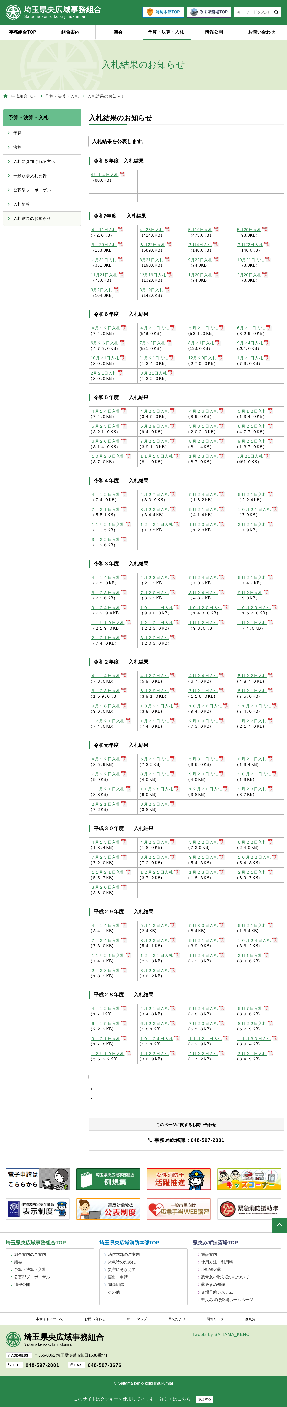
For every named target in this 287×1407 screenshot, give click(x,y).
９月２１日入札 (255, 441)
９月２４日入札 (109, 608)
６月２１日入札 (255, 426)
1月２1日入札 (253, 358)
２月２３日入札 (109, 970)
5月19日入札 (203, 230)
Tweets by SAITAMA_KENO (221, 1334)
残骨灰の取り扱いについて (225, 1277)
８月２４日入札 (206, 593)
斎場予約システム (217, 1292)
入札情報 (21, 204)
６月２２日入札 (255, 842)
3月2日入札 (105, 290)
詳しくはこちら (175, 1399)
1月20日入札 (203, 275)
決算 (17, 147)
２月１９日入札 (206, 721)
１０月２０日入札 (111, 456)
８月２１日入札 (255, 691)
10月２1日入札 (108, 358)
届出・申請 (118, 1277)
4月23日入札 (155, 230)
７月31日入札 (107, 260)
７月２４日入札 (109, 940)
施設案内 (209, 1254)
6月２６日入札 (108, 343)
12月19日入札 (156, 275)
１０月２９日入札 (257, 608)
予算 (17, 133)
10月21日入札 (254, 260)
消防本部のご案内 (124, 1254)
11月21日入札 (107, 275)
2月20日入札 (252, 275)
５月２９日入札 (158, 426)
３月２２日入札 (109, 539)
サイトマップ (137, 1319)
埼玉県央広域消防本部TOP (129, 1242)
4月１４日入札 (108, 175)
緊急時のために (122, 1262)
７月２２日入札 (109, 774)
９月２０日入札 (206, 774)
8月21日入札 (155, 260)
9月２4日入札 (253, 343)
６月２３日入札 (109, 593)
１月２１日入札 (255, 623)
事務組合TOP (22, 32)
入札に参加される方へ (34, 161)
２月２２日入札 (206, 1054)
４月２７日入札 (158, 494)
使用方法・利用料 (217, 1262)
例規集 (250, 1319)
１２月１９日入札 (111, 1054)
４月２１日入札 (158, 1008)
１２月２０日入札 (208, 789)
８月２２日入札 (206, 441)
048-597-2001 (42, 1365)
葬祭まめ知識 (213, 1284)
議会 (118, 32)
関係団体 (116, 1284)
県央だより (177, 1319)
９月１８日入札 (109, 706)
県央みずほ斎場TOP (215, 1242)
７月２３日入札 (109, 857)
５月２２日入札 (255, 676)
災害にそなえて (122, 1269)
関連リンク (215, 1319)
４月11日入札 (107, 230)
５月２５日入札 (109, 426)
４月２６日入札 (206, 411)
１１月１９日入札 (111, 623)
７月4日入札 (203, 245)
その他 (114, 1292)
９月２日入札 (253, 593)
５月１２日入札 (255, 411)
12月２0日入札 (206, 358)
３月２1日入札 (157, 373)
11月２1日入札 (157, 358)
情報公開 (214, 32)
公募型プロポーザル (32, 190)
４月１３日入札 (109, 842)
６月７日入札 (253, 1008)
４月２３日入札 (158, 328)
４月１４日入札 (109, 411)
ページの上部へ (279, 1225)
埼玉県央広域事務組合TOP (36, 1242)
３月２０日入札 (109, 887)
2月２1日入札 (107, 373)
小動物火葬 (211, 1269)
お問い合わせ (261, 32)
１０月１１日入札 (160, 608)
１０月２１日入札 (257, 509)
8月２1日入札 (204, 343)
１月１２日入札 (206, 623)
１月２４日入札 (206, 955)
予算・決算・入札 (166, 32)
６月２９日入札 (158, 691)
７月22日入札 (253, 245)
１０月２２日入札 (257, 857)
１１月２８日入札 (160, 789)
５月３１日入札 (206, 426)
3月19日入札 (155, 290)
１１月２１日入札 (111, 524)
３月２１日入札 (255, 1054)
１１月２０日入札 (257, 706)
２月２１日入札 (255, 524)
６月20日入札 (107, 245)
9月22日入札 (203, 260)
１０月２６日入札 (208, 706)
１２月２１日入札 (160, 524)
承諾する (204, 1399)
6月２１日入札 (254, 328)
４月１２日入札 (109, 328)
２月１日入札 (253, 955)
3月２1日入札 (253, 456)
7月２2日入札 (156, 343)
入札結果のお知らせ (32, 218)
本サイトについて (50, 1319)
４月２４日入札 (206, 676)
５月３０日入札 (206, 925)
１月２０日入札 (206, 524)
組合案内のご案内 (30, 1254)
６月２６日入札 (109, 441)
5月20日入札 (252, 230)
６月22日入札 (156, 245)
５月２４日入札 (206, 494)
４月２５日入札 (158, 411)
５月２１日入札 (206, 328)
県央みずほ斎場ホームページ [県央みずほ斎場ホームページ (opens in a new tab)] (227, 1300)
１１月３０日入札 (257, 1039)
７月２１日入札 (158, 441)
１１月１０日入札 (160, 456)
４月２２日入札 (158, 676)
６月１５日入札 (109, 1023)
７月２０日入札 (158, 593)
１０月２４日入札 (257, 940)
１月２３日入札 (206, 456)
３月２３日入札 (158, 804)
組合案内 (70, 32)
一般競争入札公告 (30, 176)
